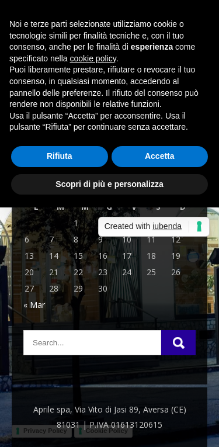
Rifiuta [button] (59, 156)
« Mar (34, 304)
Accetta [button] (160, 156)
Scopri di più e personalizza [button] (109, 184)
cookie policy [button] (93, 58)
